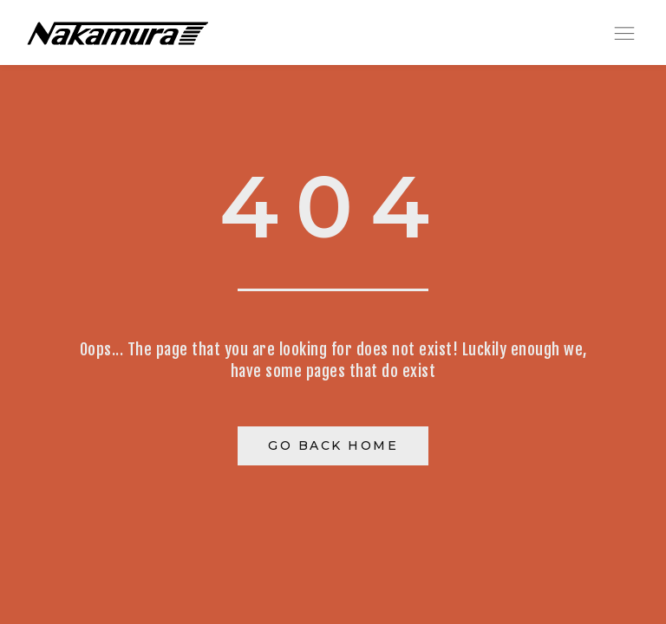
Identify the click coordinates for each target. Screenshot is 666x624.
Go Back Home (333, 445)
